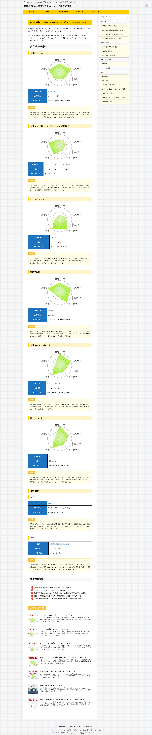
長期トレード (95, 12)
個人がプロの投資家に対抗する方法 (112, 30)
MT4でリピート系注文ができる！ (52, 685)
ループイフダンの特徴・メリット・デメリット (56, 643)
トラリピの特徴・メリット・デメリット (54, 629)
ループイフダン (56, 237)
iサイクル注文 (53, 456)
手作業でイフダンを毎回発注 (59, 544)
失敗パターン (106, 64)
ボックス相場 (79, 12)
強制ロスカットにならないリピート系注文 (114, 97)
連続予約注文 (52, 310)
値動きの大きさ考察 (108, 85)
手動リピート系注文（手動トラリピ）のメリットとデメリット (62, 699)
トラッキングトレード (54, 383)
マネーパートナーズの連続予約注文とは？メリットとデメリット (63, 657)
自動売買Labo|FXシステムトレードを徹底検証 (47, 6)
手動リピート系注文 (108, 101)
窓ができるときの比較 (108, 55)
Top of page (146, 5)
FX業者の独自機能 (107, 51)
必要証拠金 (105, 76)
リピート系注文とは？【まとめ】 (111, 38)
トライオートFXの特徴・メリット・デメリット (57, 615)
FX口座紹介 (47, 12)
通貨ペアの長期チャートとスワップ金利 (113, 89)
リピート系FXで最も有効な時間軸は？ (113, 34)
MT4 (49, 503)
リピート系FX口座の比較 (109, 47)
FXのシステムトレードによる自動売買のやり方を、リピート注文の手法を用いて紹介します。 (76, 728)
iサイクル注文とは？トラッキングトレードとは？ (57, 671)
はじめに (31, 12)
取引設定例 (105, 80)
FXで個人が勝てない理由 (109, 26)
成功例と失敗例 (63, 12)
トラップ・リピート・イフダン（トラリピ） (59, 164)
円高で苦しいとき (107, 93)
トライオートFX (53, 91)
